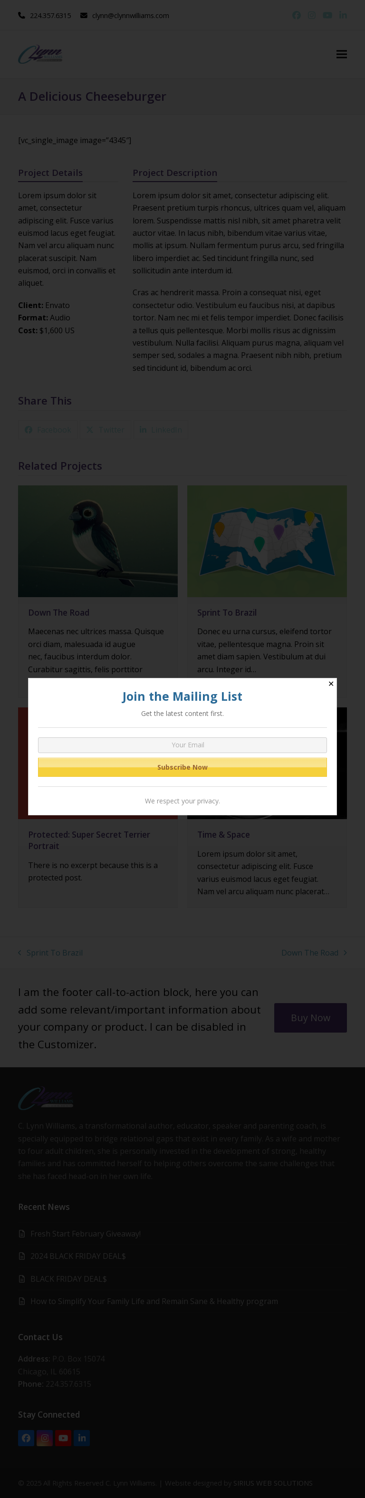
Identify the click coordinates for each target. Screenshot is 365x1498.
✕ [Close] (331, 684)
